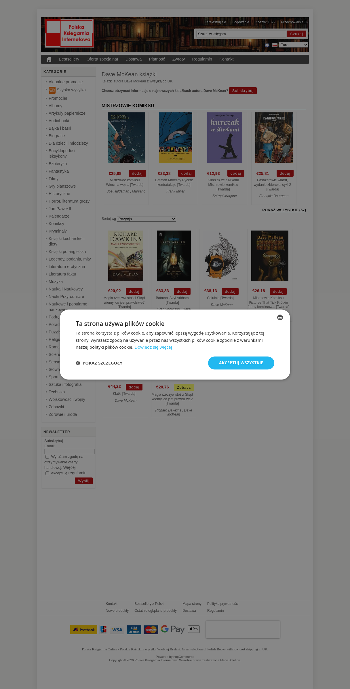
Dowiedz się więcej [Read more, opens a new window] (153, 347)
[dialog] (175, 344)
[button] (99, 363)
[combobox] (280, 317)
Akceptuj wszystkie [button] (241, 362)
